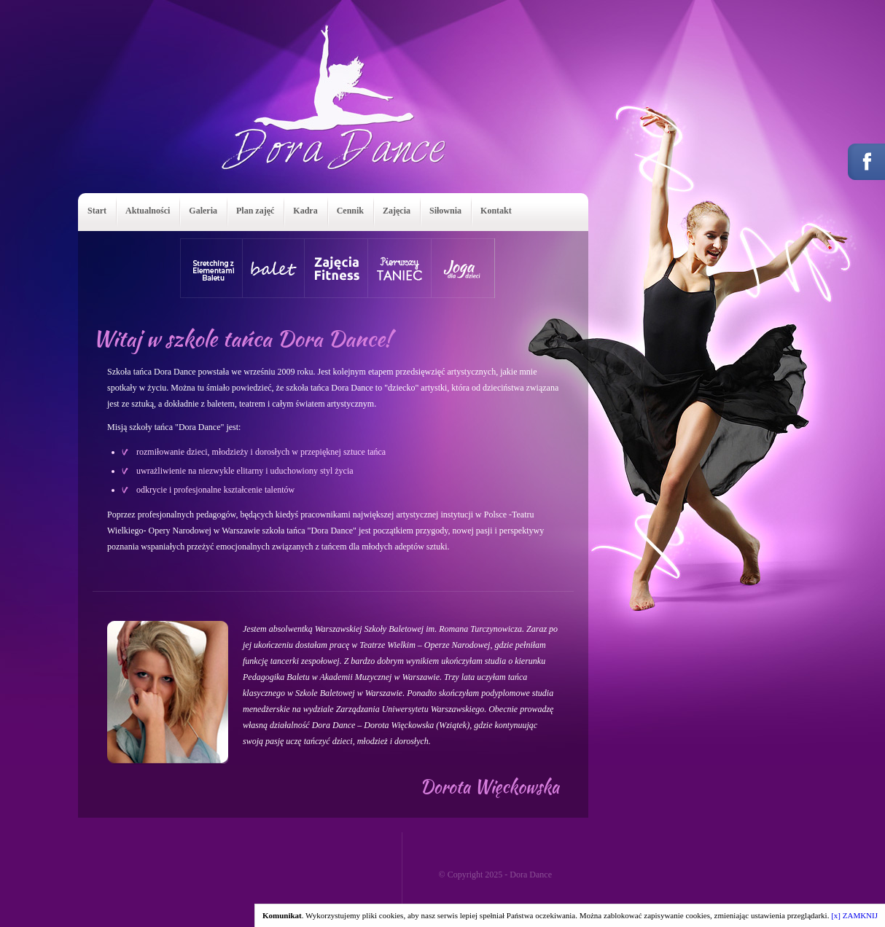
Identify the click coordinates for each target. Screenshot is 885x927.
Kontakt (496, 211)
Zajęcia (396, 211)
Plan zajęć (255, 211)
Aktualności (147, 211)
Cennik (350, 211)
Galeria (203, 211)
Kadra (305, 211)
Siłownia (445, 211)
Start (96, 211)
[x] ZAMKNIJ (854, 915)
